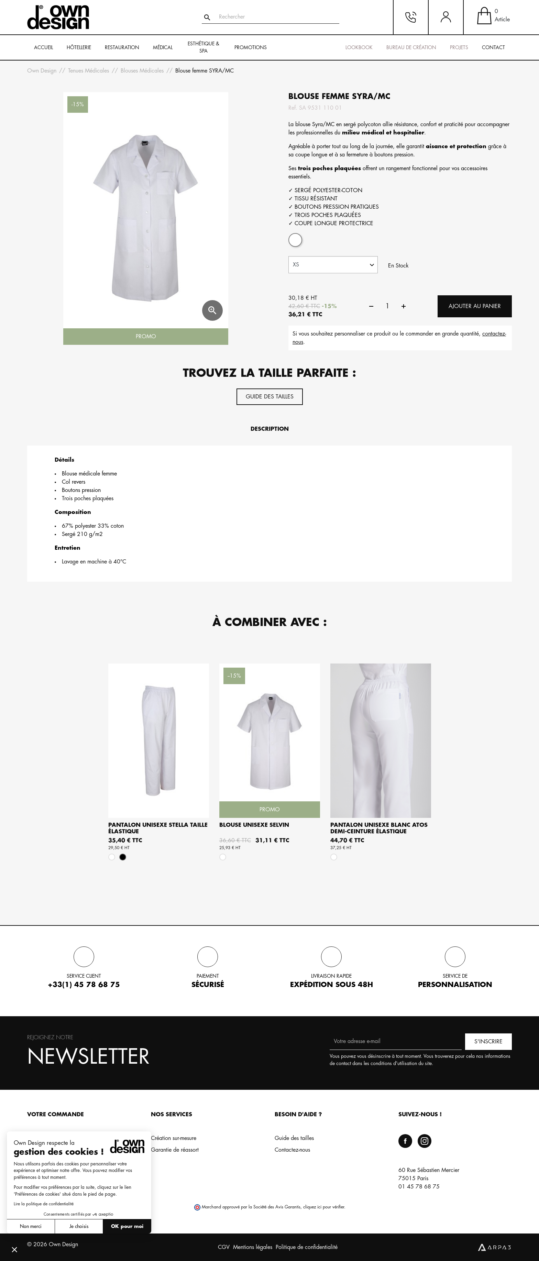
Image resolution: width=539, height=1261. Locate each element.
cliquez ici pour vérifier (323, 1207)
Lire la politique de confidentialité (44, 1204)
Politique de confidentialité (307, 1247)
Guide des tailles (270, 396)
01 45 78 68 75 (419, 1186)
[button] (14, 1249)
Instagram (424, 1141)
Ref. (292, 108)
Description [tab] (270, 429)
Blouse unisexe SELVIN (254, 825)
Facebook (405, 1141)
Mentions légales (252, 1247)
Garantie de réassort (175, 1150)
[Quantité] (387, 306)
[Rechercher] (270, 17)
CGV (224, 1247)
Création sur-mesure (173, 1138)
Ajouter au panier (475, 306)
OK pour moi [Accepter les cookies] (127, 1226)
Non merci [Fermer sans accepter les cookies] (31, 1226)
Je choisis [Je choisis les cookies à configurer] (78, 1226)
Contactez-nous (292, 1150)
